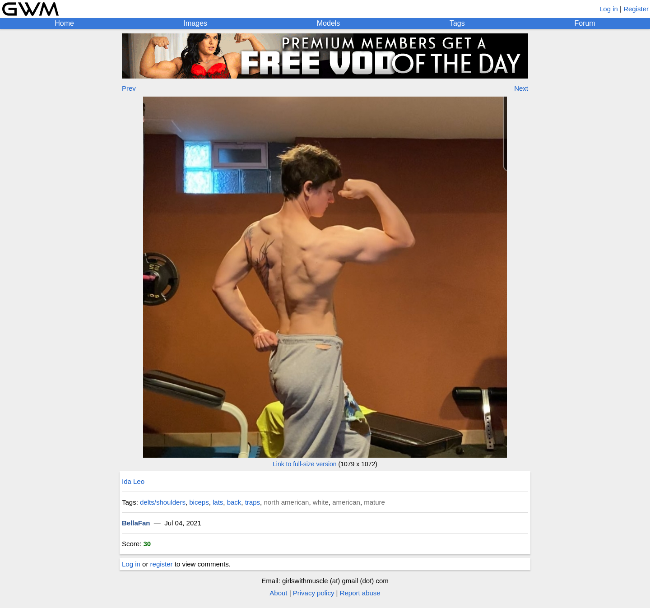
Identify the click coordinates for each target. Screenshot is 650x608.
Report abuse (360, 593)
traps (252, 502)
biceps (199, 502)
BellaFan (136, 523)
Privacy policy (313, 593)
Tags (457, 23)
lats (218, 502)
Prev (129, 88)
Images (195, 23)
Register (636, 9)
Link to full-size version (305, 464)
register (161, 564)
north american (286, 502)
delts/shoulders (163, 502)
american (346, 502)
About (278, 593)
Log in (608, 9)
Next (521, 88)
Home (64, 23)
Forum (584, 23)
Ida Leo (133, 481)
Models (328, 23)
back (234, 502)
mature (374, 502)
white (321, 502)
